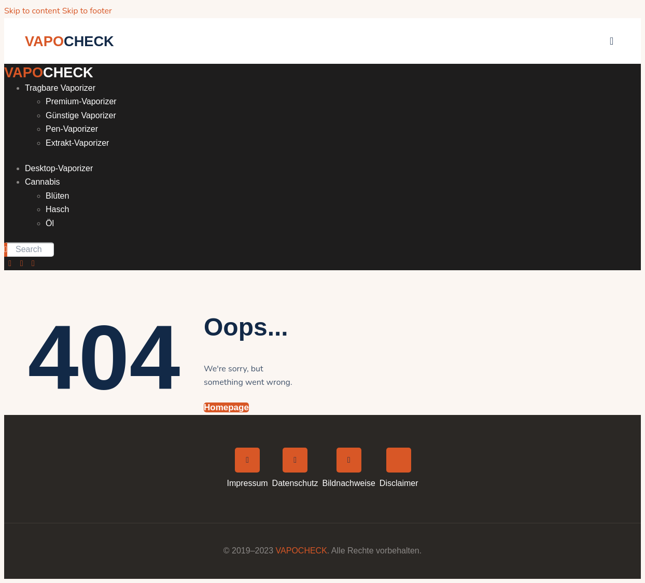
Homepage (226, 407)
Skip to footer (87, 11)
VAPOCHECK (301, 550)
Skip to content (32, 11)
